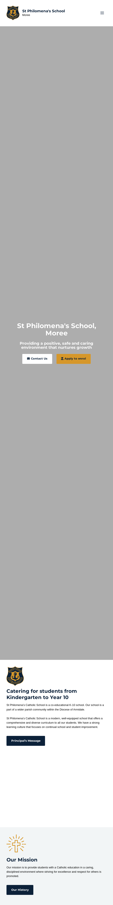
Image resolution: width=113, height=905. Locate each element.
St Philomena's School (43, 11)
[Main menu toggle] (102, 13)
